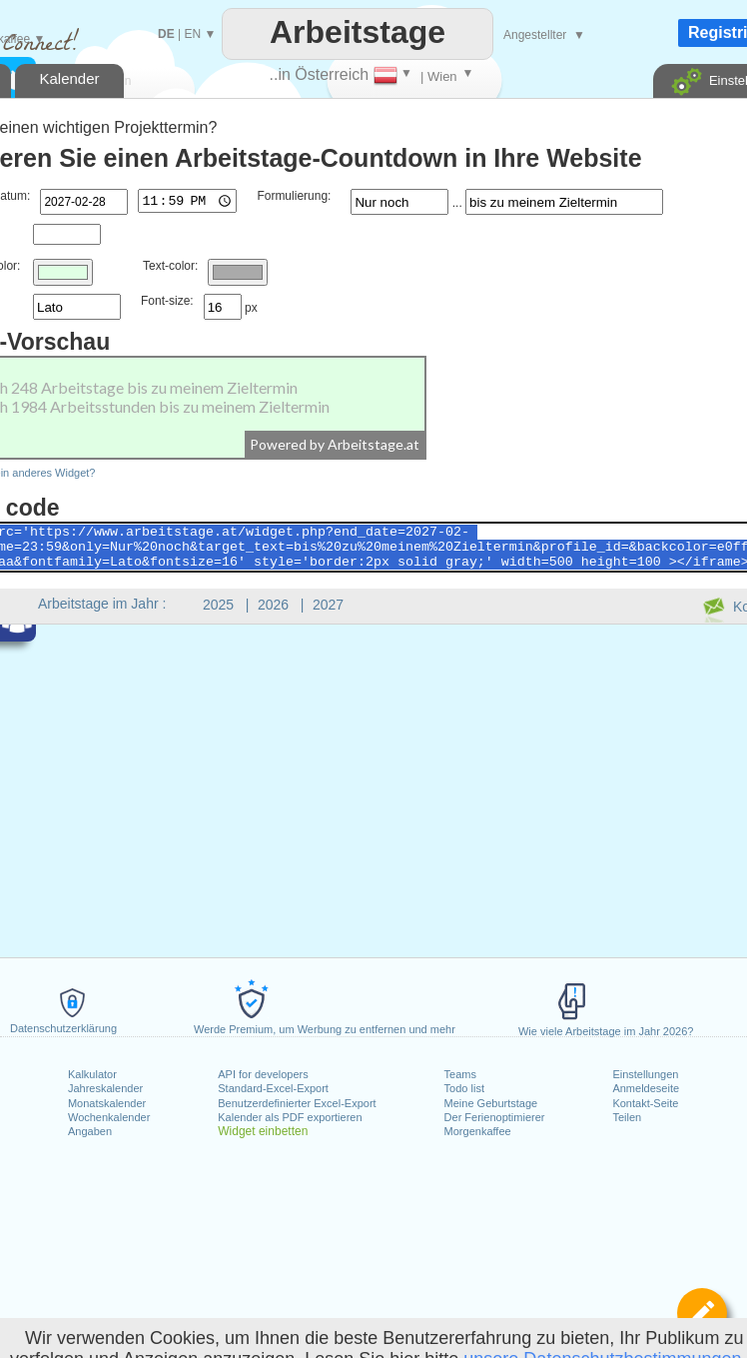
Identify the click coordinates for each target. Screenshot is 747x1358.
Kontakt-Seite (645, 1103)
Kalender (69, 78)
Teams (460, 1074)
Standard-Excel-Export (273, 1088)
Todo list (464, 1088)
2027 (328, 605)
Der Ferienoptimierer (494, 1117)
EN (192, 34)
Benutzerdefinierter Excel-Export (296, 1103)
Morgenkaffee (477, 1131)
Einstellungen (645, 1074)
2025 (218, 605)
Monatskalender (107, 1103)
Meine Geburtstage (491, 1103)
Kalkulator (92, 1074)
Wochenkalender (109, 1117)
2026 (273, 605)
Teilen (626, 1117)
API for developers (263, 1074)
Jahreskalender (105, 1088)
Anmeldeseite (645, 1088)
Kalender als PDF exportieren (290, 1117)
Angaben (90, 1131)
